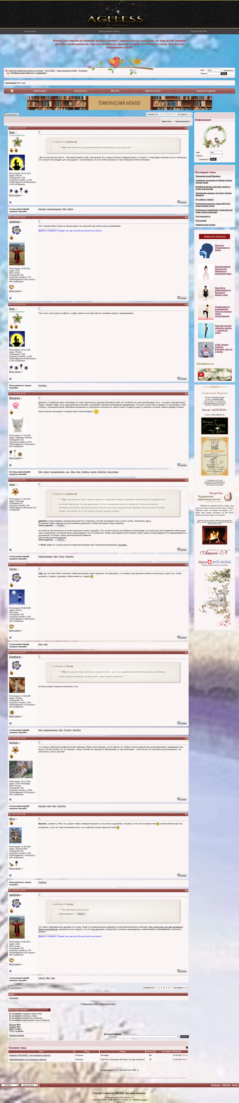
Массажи (115, 91)
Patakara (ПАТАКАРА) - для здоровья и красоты (29, 1055)
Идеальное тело (153, 91)
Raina (70, 209)
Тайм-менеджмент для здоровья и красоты (28, 1059)
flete (12, 132)
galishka (14, 221)
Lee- (68, 472)
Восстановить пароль (109, 31)
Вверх (235, 1085)
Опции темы (166, 121)
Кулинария (83, 71)
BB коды (13, 1025)
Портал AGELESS (199, 31)
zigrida (93, 472)
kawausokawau (54, 209)
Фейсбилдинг (40, 91)
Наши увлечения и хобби (67, 71)
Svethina (85, 472)
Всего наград (15, 195)
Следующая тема (107, 1004)
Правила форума (16, 1035)
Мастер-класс (80, 91)
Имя (202, 70)
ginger (46, 472)
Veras (61, 556)
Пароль (204, 73)
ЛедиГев (42, 385)
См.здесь (122, 545)
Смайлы (12, 1027)
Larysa (41, 978)
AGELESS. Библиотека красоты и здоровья (26, 71)
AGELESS (226, 1085)
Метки (11, 994)
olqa (78, 472)
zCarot (144, 1100)
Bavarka (42, 209)
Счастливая (112, 472)
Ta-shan (67, 730)
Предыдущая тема (90, 1004)
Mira (65, 209)
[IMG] (11, 1029)
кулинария (13, 998)
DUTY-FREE (50, 71)
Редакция (215, 1085)
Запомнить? (227, 71)
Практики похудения (205, 91)
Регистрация (30, 31)
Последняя (182, 114)
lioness (13, 742)
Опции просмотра (182, 121)
